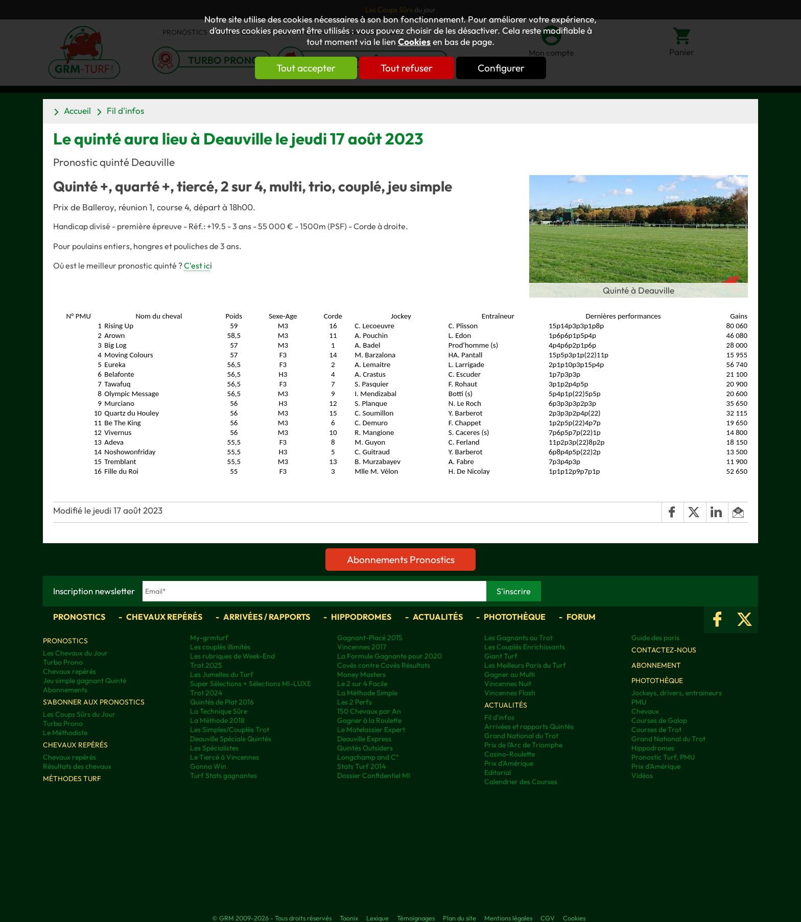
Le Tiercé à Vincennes (224, 757)
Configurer (501, 68)
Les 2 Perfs (354, 702)
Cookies (414, 41)
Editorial (497, 772)
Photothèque (515, 617)
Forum (581, 617)
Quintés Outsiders (365, 748)
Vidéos (642, 775)
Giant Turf (500, 656)
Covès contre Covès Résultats (383, 665)
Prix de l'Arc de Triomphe (523, 744)
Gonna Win (208, 766)
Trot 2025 (206, 665)
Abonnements (65, 689)
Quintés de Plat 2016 (222, 702)
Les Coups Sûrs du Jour (79, 714)
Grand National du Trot (521, 735)
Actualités (438, 617)
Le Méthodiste (65, 732)
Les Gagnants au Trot (518, 637)
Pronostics (79, 617)
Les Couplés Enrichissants (524, 646)
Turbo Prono (63, 662)
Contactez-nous (663, 649)
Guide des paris (655, 637)
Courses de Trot (656, 729)
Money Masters (361, 674)
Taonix (349, 918)
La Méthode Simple (367, 692)
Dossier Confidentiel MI (373, 775)
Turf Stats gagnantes (223, 775)
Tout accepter (306, 68)
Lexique (377, 918)
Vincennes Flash (509, 692)
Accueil (77, 110)
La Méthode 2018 (217, 720)
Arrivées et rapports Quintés (529, 726)
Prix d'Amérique (508, 763)
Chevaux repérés (164, 617)
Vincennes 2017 (361, 646)
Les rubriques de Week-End (232, 656)
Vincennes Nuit (507, 683)
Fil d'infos (125, 110)
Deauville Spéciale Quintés (230, 738)
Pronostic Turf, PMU (663, 757)
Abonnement (656, 665)
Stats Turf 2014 (361, 766)
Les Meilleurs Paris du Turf (525, 665)
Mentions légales (508, 918)
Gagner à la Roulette (369, 720)
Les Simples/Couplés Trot (229, 729)
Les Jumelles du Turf (221, 674)
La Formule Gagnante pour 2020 (389, 656)
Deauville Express (364, 738)
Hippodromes (361, 617)
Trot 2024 (206, 692)
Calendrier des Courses (520, 781)
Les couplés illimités (220, 646)
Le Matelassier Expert (371, 729)
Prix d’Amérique (655, 766)
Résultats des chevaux (77, 766)
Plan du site (459, 918)
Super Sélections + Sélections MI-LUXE (250, 683)
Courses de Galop (659, 720)
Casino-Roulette (509, 754)
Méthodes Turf (72, 778)
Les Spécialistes (214, 748)
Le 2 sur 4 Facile (362, 683)
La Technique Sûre (218, 711)
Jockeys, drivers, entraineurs (676, 692)
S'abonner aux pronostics (94, 702)
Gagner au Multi (509, 674)
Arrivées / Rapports (266, 617)
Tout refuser (407, 68)
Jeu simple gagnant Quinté (84, 680)
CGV (547, 918)
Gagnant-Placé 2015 (370, 637)
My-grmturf (209, 637)
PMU (638, 702)
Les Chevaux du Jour (75, 653)
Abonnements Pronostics (401, 559)
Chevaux (645, 711)
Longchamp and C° (367, 757)
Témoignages (416, 918)
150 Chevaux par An (369, 711)
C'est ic (197, 265)
